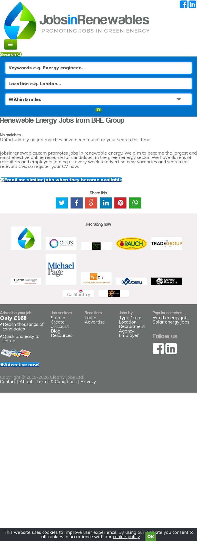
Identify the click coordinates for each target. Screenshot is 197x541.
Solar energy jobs (171, 409)
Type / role (130, 394)
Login (90, 394)
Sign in (58, 402)
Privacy (138, 510)
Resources (61, 433)
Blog (55, 425)
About (76, 510)
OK (150, 534)
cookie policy (126, 534)
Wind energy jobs (171, 402)
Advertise (95, 402)
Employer (129, 425)
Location (127, 402)
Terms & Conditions (107, 510)
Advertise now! (25, 472)
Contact (59, 510)
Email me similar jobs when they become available (78, 192)
